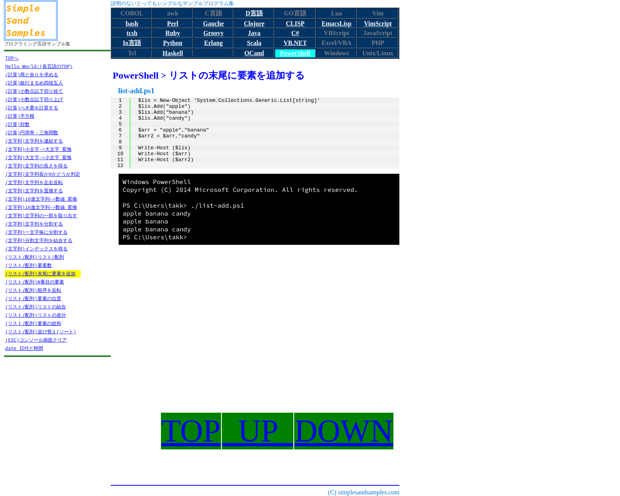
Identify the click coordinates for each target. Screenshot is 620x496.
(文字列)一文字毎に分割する (36, 232)
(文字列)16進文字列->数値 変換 (41, 207)
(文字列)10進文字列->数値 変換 (41, 199)
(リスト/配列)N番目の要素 (34, 282)
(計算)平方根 (19, 116)
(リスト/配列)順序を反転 (33, 290)
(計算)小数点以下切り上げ (34, 99)
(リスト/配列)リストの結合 (35, 307)
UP (257, 430)
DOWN (344, 430)
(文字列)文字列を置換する (34, 191)
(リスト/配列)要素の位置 (33, 298)
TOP (191, 430)
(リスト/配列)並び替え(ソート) (40, 331)
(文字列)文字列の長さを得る (36, 166)
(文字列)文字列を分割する (34, 224)
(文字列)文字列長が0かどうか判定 (42, 174)
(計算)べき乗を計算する (31, 108)
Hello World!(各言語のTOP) (38, 66)
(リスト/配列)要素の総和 (33, 323)
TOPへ (12, 58)
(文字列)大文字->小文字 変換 (38, 157)
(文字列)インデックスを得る (36, 249)
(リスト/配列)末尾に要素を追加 (40, 273)
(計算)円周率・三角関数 (31, 132)
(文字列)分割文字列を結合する (38, 240)
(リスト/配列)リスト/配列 (34, 257)
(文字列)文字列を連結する (34, 141)
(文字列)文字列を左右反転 (34, 182)
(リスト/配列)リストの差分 (35, 315)
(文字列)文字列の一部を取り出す (41, 215)
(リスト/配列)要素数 (28, 265)
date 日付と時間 (24, 348)
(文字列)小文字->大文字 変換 (38, 149)
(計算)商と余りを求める (31, 74)
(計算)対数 (17, 124)
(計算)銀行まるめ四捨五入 (34, 83)
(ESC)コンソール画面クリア (36, 340)
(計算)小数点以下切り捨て (34, 91)
